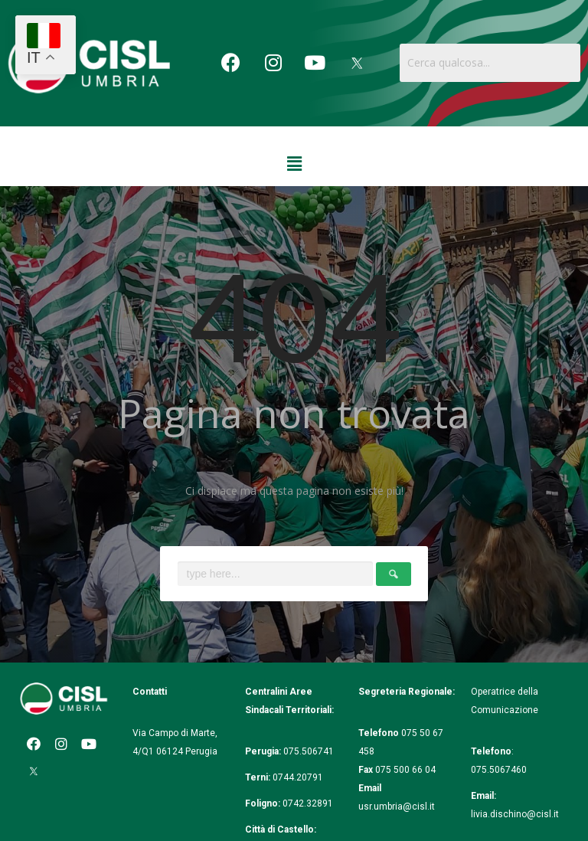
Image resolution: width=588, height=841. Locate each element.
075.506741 (309, 751)
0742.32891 (308, 803)
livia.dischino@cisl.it (515, 814)
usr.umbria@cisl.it (396, 806)
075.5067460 (500, 769)
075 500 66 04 (405, 769)
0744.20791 (298, 777)
